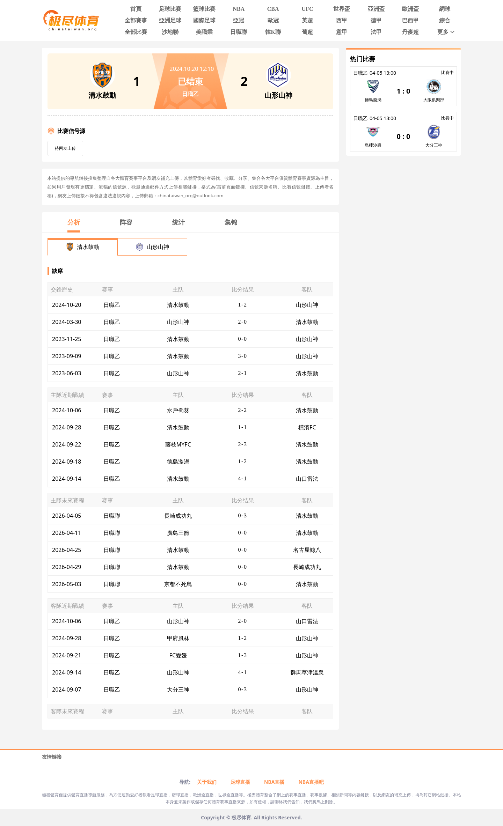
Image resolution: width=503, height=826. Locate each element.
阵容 (126, 222)
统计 (178, 222)
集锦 (231, 222)
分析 (73, 222)
